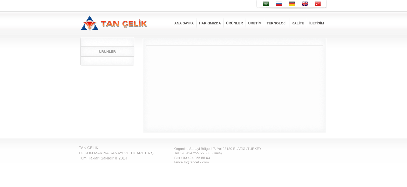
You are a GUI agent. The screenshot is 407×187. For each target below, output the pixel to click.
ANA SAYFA (184, 23)
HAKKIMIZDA (210, 23)
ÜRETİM (254, 23)
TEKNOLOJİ (276, 23)
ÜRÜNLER (234, 23)
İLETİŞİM (316, 23)
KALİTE (298, 23)
